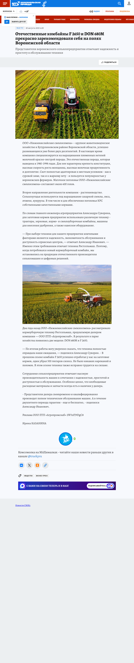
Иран (47, 19)
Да (7, 22)
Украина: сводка (91, 19)
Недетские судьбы (112, 19)
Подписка (125, 11)
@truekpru (35, 456)
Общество (19, 28)
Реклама (109, 11)
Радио (97, 11)
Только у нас (59, 19)
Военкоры (74, 19)
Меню (3, 3)
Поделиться (108, 62)
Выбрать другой (19, 22)
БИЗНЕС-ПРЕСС (42, 476)
